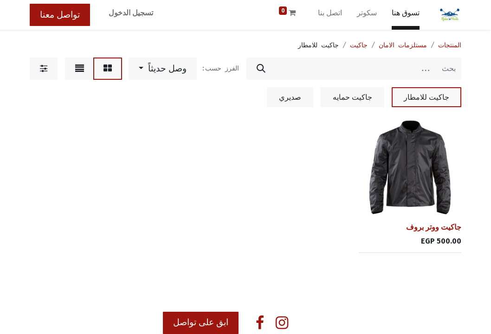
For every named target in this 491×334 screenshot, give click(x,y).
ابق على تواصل (200, 322)
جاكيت (359, 45)
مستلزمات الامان (403, 45)
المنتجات (449, 45)
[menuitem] (406, 15)
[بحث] (261, 69)
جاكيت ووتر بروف (433, 227)
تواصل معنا (60, 14)
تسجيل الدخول (131, 12)
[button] (163, 69)
